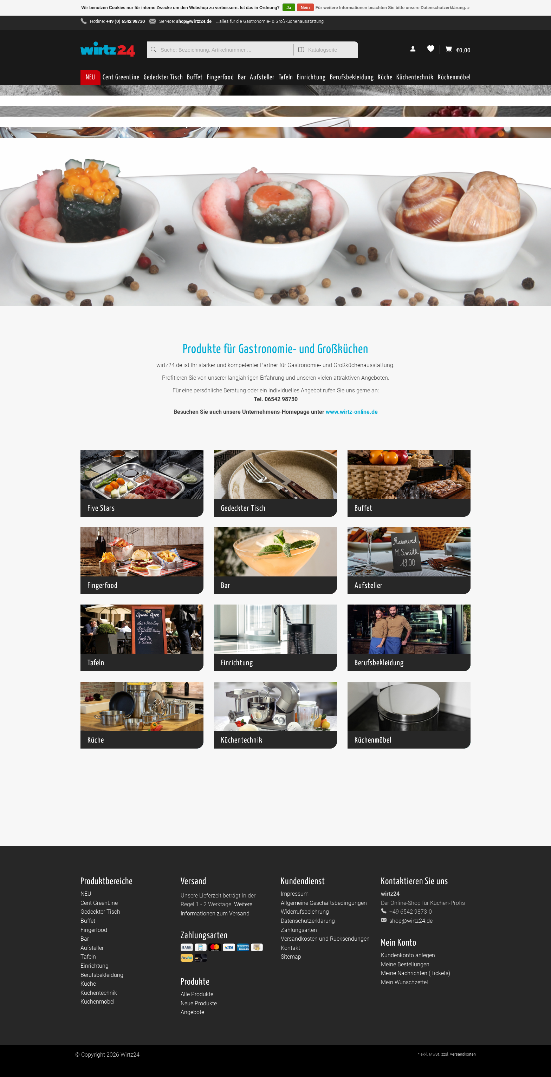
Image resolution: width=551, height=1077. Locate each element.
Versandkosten (463, 1054)
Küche (385, 79)
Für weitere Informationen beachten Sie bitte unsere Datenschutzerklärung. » (393, 7)
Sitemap (291, 956)
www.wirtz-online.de (352, 412)
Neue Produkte (199, 1003)
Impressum (295, 893)
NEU (90, 77)
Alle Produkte (197, 994)
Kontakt (290, 948)
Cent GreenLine (121, 77)
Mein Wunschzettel (404, 982)
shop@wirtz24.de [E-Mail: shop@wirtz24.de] (410, 921)
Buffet (195, 79)
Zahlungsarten (299, 930)
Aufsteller (262, 79)
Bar (242, 79)
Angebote (192, 1012)
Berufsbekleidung (352, 79)
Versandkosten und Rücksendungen (325, 938)
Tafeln (286, 79)
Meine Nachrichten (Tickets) (415, 973)
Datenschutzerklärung (308, 921)
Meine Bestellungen (405, 964)
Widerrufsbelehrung (305, 911)
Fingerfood (220, 79)
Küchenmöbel (454, 79)
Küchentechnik (415, 79)
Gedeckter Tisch (163, 79)
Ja (288, 7)
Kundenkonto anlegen (408, 955)
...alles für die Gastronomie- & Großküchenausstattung (270, 21)
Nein (305, 7)
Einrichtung (311, 79)
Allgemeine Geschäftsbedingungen (324, 903)
